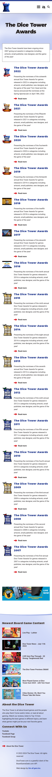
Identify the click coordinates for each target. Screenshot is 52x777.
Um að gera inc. (34, 767)
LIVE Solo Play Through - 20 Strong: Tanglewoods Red (33, 656)
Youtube (5, 730)
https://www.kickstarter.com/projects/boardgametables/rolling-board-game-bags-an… (26, 592)
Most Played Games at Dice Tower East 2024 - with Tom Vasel (36, 680)
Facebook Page (8, 732)
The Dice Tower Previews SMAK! (35, 668)
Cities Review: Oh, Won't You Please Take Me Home (33, 693)
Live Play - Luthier (29, 631)
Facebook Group (8, 735)
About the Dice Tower (14, 745)
